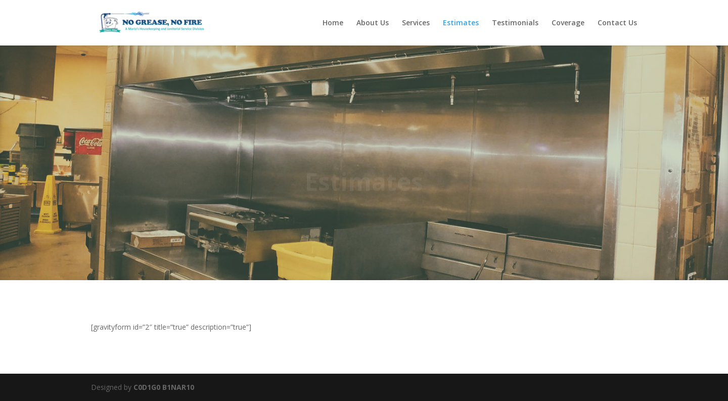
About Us (372, 23)
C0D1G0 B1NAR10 (163, 387)
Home (333, 23)
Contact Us (617, 23)
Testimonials (515, 23)
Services (416, 23)
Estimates (461, 23)
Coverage (568, 23)
